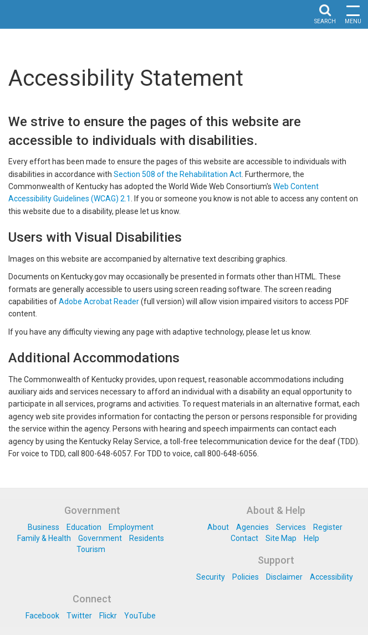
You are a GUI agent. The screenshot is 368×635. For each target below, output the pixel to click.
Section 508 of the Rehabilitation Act (178, 174)
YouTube (140, 615)
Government (100, 538)
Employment (131, 527)
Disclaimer (284, 576)
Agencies (252, 527)
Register (328, 527)
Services (291, 527)
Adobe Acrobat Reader (99, 301)
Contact (244, 538)
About (218, 527)
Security (210, 576)
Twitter (79, 615)
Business (43, 527)
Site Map (281, 538)
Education (84, 527)
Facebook (42, 615)
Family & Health (44, 538)
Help (311, 538)
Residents (146, 538)
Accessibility (331, 576)
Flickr (108, 615)
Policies (245, 576)
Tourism (90, 549)
